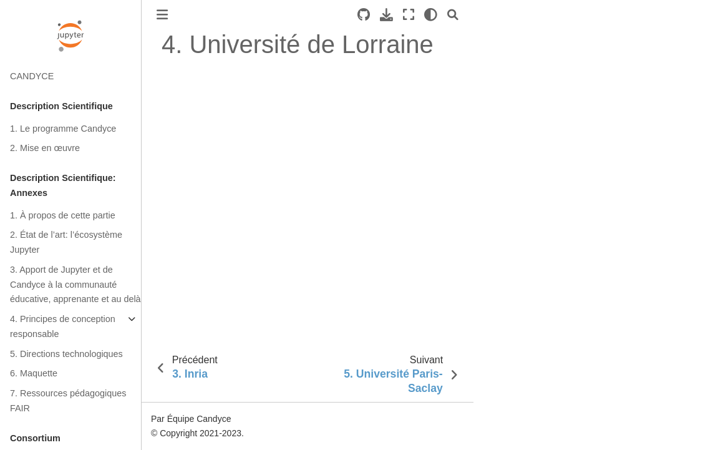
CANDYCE (32, 76)
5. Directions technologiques (66, 354)
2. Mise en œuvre (45, 148)
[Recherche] (452, 14)
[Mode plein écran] (408, 14)
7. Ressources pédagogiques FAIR (68, 400)
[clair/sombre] (430, 14)
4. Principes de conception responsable (62, 326)
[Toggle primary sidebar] (162, 14)
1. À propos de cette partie (62, 215)
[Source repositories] (363, 14)
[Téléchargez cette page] (386, 14)
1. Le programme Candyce (63, 129)
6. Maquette (33, 373)
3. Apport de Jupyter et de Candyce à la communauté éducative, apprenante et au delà (75, 285)
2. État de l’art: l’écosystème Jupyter (66, 242)
